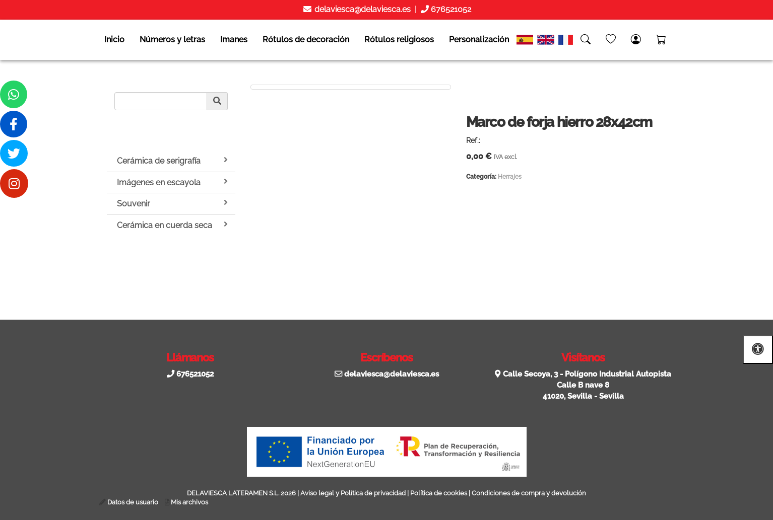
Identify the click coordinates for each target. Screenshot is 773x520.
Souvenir (172, 203)
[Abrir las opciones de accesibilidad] (758, 349)
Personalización (479, 39)
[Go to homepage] (10, 40)
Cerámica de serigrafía (172, 161)
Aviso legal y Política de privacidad (353, 493)
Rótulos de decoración (306, 39)
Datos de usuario (132, 502)
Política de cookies (438, 493)
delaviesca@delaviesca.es (361, 9)
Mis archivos (189, 502)
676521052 (450, 9)
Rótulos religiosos (399, 39)
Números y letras (172, 39)
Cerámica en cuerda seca (172, 225)
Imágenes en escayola (172, 182)
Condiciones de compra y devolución (529, 493)
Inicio (114, 39)
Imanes (233, 39)
